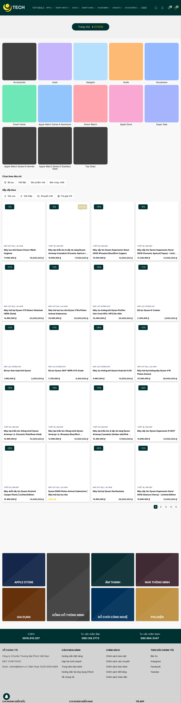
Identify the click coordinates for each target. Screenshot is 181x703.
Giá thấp (26, 196)
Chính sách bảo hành (116, 666)
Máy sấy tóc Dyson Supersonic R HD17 (156, 431)
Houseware (104, 8)
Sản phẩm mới (38, 182)
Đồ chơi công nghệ (112, 617)
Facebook (156, 666)
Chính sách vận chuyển (118, 661)
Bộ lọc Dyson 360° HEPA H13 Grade (66, 370)
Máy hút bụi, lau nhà (13, 246)
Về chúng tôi (68, 677)
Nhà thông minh (157, 582)
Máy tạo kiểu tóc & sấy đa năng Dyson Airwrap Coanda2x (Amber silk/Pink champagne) (111, 434)
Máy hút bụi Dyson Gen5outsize (108, 491)
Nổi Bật (22, 182)
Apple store (23, 582)
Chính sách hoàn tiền (116, 677)
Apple (50, 8)
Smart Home (89, 8)
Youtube (155, 672)
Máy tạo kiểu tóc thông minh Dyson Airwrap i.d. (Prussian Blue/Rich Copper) (66, 434)
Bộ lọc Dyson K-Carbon (148, 310)
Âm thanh (112, 582)
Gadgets (118, 8)
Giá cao (9, 196)
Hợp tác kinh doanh (72, 661)
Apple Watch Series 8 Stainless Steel (55, 167)
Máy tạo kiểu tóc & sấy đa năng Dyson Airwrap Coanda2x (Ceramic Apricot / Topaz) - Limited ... (67, 253)
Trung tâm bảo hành (72, 666)
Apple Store (126, 124)
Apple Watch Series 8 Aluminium (55, 124)
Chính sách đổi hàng (116, 672)
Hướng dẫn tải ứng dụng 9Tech (78, 672)
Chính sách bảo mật (116, 656)
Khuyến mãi (45, 196)
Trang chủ (84, 26)
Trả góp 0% (64, 196)
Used (144, 7)
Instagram (156, 661)
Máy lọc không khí (101, 306)
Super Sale (161, 124)
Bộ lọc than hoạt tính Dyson (17, 370)
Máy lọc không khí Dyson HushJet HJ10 (112, 370)
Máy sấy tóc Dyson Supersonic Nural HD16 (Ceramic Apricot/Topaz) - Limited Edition (157, 253)
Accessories (132, 8)
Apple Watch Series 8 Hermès (19, 166)
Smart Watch (63, 8)
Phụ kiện (157, 617)
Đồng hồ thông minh (68, 615)
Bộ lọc (9, 182)
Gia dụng (24, 617)
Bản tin (154, 656)
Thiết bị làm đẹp (55, 246)
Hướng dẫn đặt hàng (72, 656)
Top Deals (38, 7)
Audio (76, 8)
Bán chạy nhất (57, 182)
